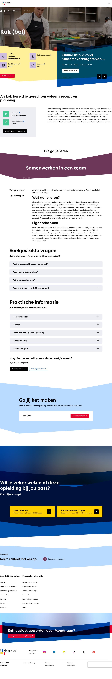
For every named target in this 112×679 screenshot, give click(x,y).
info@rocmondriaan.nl (54, 559)
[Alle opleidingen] (13, 11)
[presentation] (100, 664)
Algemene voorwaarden (49, 664)
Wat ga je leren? (17, 190)
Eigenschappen (16, 195)
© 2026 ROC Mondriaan (4, 664)
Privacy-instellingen (71, 664)
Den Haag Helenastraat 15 (14, 57)
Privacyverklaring (29, 663)
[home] (7, 3)
